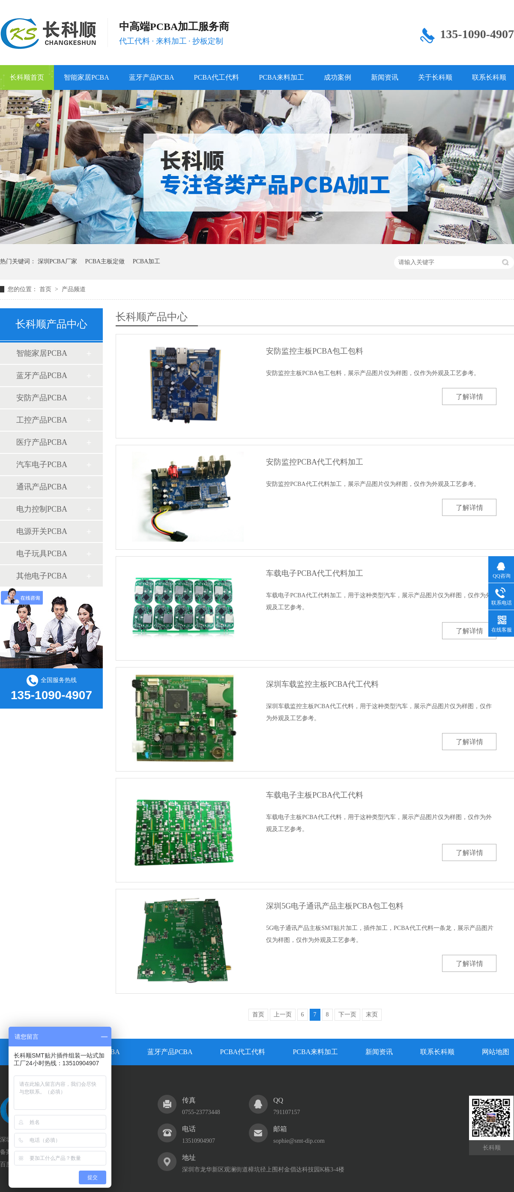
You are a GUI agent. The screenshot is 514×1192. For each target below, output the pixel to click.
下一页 (347, 1014)
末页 (372, 1014)
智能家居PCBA (86, 77)
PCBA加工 (147, 261)
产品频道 (74, 289)
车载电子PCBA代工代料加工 (314, 573)
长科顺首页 (27, 77)
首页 (46, 289)
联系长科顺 (437, 1051)
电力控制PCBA (41, 509)
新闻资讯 (384, 77)
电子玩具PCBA (41, 553)
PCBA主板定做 (105, 261)
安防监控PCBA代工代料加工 (314, 462)
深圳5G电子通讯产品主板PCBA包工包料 (334, 906)
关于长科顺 (435, 77)
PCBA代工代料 (216, 77)
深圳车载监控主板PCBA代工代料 (322, 684)
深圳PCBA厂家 (58, 261)
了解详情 (469, 396)
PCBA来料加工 (281, 77)
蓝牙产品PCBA (151, 77)
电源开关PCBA (41, 531)
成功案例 (337, 77)
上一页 (283, 1014)
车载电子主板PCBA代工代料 (314, 795)
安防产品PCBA (41, 397)
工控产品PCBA (41, 420)
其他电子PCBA (41, 576)
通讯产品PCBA (41, 487)
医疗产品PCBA (41, 442)
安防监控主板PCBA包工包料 (314, 351)
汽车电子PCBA (41, 464)
